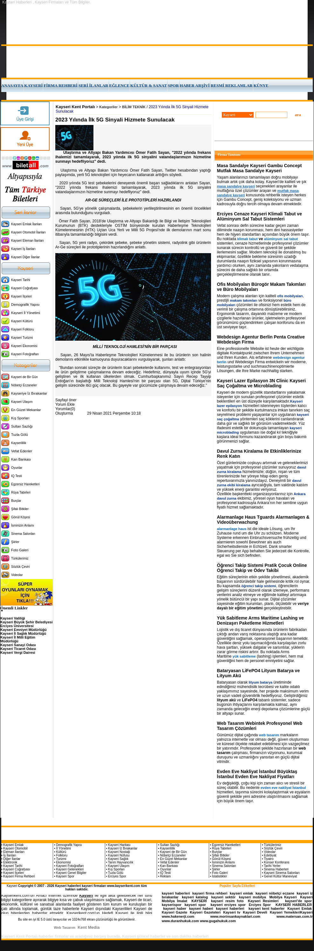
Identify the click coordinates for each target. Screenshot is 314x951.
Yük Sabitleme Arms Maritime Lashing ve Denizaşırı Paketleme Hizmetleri (260, 620)
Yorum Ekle (65, 404)
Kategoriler (108, 107)
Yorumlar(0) (65, 409)
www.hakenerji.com (178, 916)
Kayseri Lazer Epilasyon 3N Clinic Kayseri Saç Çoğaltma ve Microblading (261, 383)
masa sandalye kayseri (236, 186)
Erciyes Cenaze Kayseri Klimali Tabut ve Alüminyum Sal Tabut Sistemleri (259, 216)
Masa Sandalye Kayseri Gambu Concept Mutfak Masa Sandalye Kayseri (259, 168)
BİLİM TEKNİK (134, 107)
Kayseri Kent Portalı (75, 106)
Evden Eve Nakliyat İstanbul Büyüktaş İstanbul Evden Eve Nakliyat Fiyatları (257, 774)
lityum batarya (261, 682)
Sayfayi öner (66, 400)
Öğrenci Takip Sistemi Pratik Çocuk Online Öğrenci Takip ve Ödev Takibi (262, 568)
